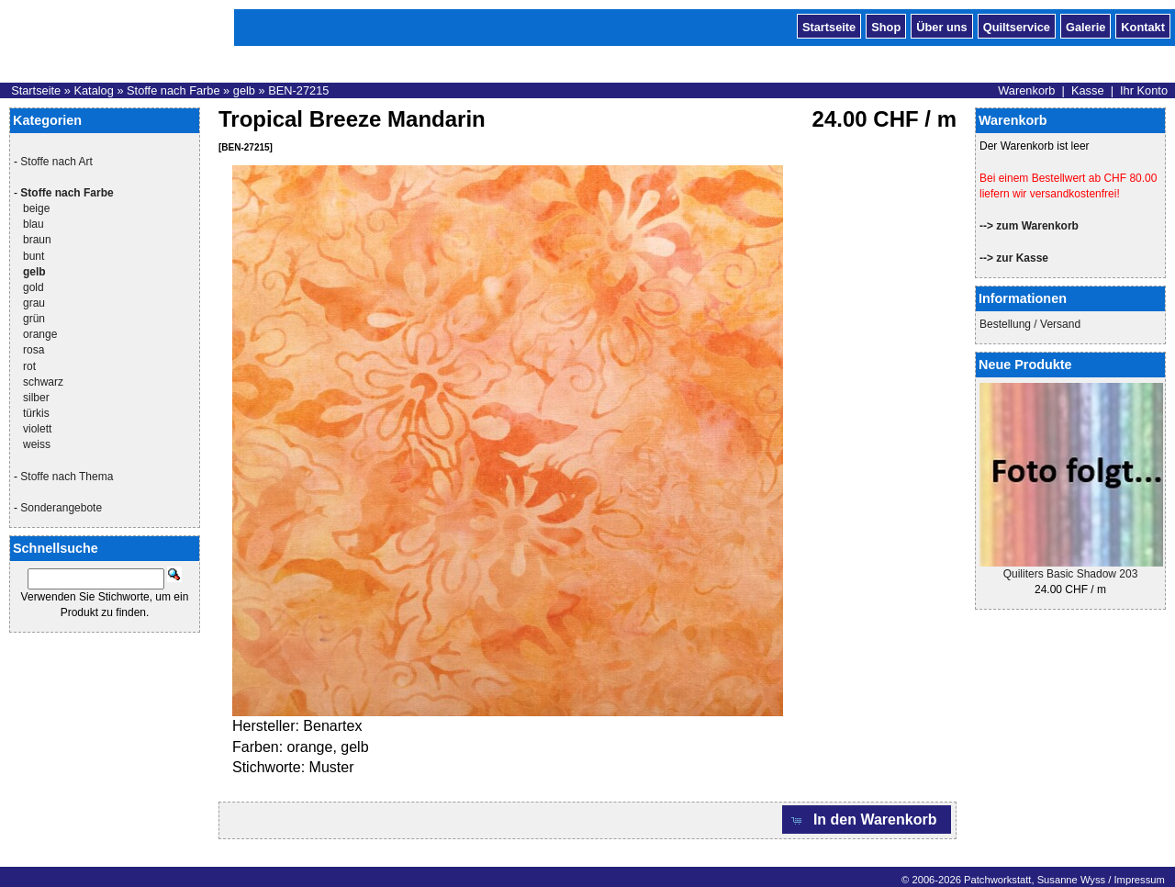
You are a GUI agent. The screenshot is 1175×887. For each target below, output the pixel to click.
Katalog (93, 90)
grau (34, 303)
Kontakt (1143, 25)
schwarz (43, 382)
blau (33, 224)
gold (33, 287)
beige (36, 208)
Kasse (1087, 90)
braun (37, 239)
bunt (33, 256)
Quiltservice (1016, 25)
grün (34, 318)
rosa (33, 349)
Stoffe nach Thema (66, 476)
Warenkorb (1026, 90)
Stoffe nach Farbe (173, 90)
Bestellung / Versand (1029, 324)
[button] (866, 819)
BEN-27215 (298, 90)
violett (37, 428)
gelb (244, 90)
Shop (886, 25)
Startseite (829, 25)
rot (29, 366)
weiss (36, 444)
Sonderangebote (61, 507)
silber (36, 397)
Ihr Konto (1144, 90)
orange (40, 334)
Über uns (941, 25)
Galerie (1085, 25)
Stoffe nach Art (56, 161)
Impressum (1138, 879)
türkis (36, 413)
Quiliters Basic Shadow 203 (1070, 573)
